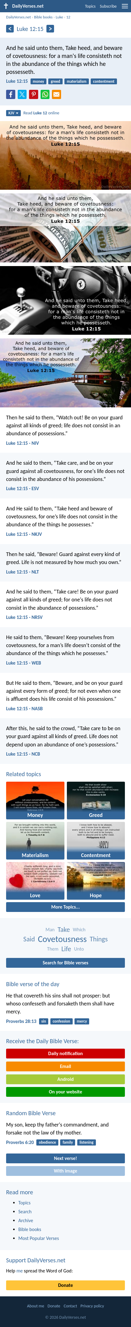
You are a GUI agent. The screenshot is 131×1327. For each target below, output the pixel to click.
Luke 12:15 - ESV (22, 488)
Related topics (23, 774)
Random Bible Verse (31, 1113)
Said (29, 939)
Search (25, 1212)
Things (99, 939)
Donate (65, 1285)
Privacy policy (92, 1306)
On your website (65, 1092)
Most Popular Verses (38, 1238)
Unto (79, 949)
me (19, 1271)
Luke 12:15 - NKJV (24, 534)
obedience (47, 1142)
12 (68, 17)
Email (65, 1066)
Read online (42, 113)
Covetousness (62, 939)
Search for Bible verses (65, 963)
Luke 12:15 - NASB (24, 708)
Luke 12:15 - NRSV (24, 617)
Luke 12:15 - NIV (22, 443)
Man (50, 929)
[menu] (125, 8)
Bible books (43, 17)
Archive (25, 1220)
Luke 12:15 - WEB (23, 663)
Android (65, 1079)
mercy (82, 1021)
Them (52, 949)
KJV (13, 113)
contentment (104, 81)
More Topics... (65, 907)
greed (55, 81)
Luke (59, 17)
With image (65, 1171)
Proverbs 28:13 (21, 1021)
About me (35, 1306)
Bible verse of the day (32, 984)
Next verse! (65, 1158)
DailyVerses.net (18, 17)
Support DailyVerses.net (35, 1260)
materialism (76, 81)
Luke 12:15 (17, 81)
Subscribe (108, 6)
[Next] (50, 28)
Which (79, 929)
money (38, 81)
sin (43, 1021)
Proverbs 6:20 (20, 1142)
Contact (70, 1306)
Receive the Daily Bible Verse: (42, 1041)
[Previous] (10, 28)
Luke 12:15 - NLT (22, 572)
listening (86, 1142)
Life (66, 949)
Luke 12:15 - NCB (23, 754)
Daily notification (65, 1053)
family (68, 1142)
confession (61, 1021)
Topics (90, 6)
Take (63, 929)
